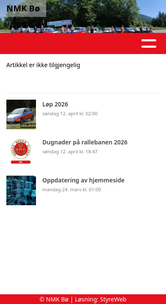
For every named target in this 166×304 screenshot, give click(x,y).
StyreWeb (113, 299)
